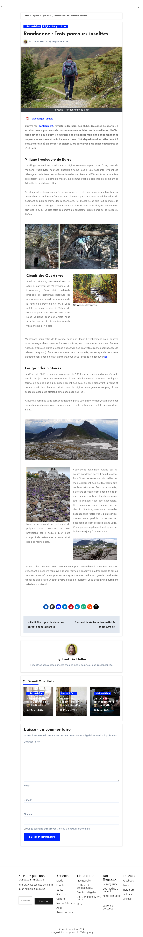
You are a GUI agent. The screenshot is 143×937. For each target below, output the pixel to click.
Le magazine (110, 882)
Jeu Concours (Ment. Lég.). (89, 896)
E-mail (28, 798)
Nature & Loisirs (65, 901)
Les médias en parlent (111, 888)
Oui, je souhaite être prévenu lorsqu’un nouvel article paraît (58, 827)
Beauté (60, 883)
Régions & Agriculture (54, 26)
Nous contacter (112, 894)
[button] (138, 6)
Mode (59, 878)
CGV (79, 902)
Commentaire (32, 740)
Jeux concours (64, 910)
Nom (27, 784)
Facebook (128, 878)
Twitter (127, 883)
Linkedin (127, 897)
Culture (60, 897)
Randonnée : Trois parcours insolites (70, 34)
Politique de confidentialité (85, 885)
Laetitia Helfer (40, 41)
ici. (105, 356)
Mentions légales (86, 890)
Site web (28, 812)
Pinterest (128, 892)
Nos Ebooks (84, 878)
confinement (46, 125)
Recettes (61, 892)
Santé (59, 888)
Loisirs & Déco (32, 26)
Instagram (129, 888)
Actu (59, 906)
